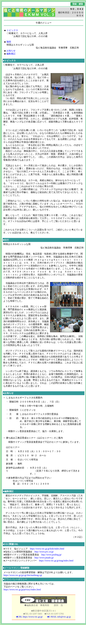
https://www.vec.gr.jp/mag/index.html (56, 560)
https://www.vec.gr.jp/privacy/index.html (22, 589)
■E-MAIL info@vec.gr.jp (59, 617)
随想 (9, 42)
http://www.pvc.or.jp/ (44, 551)
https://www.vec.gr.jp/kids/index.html (47, 548)
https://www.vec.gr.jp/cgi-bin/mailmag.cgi (23, 575)
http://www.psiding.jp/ (51, 554)
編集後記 (10, 53)
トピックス (12, 30)
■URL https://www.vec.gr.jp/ (29, 617)
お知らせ (10, 50)
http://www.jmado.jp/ (44, 557)
